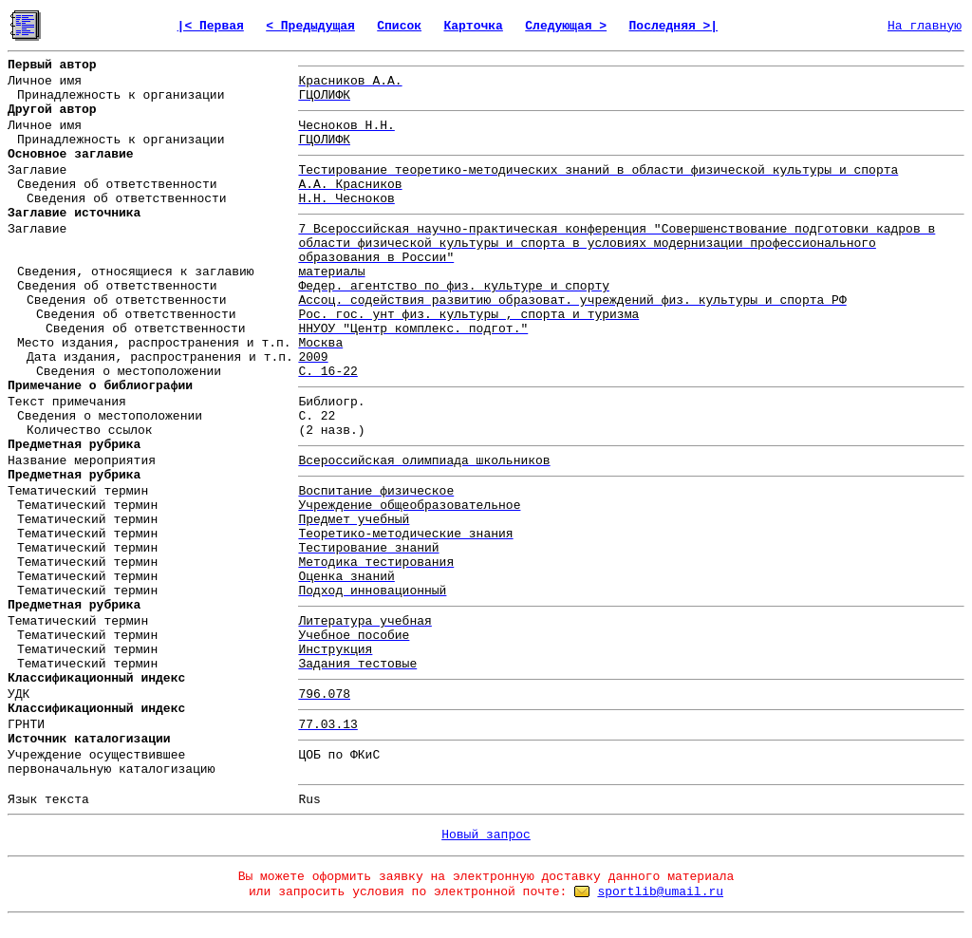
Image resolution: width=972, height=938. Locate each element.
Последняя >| (674, 26)
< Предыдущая (310, 26)
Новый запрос (486, 835)
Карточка (472, 26)
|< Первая (211, 26)
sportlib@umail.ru (660, 892)
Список (399, 26)
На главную (925, 26)
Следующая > (566, 26)
